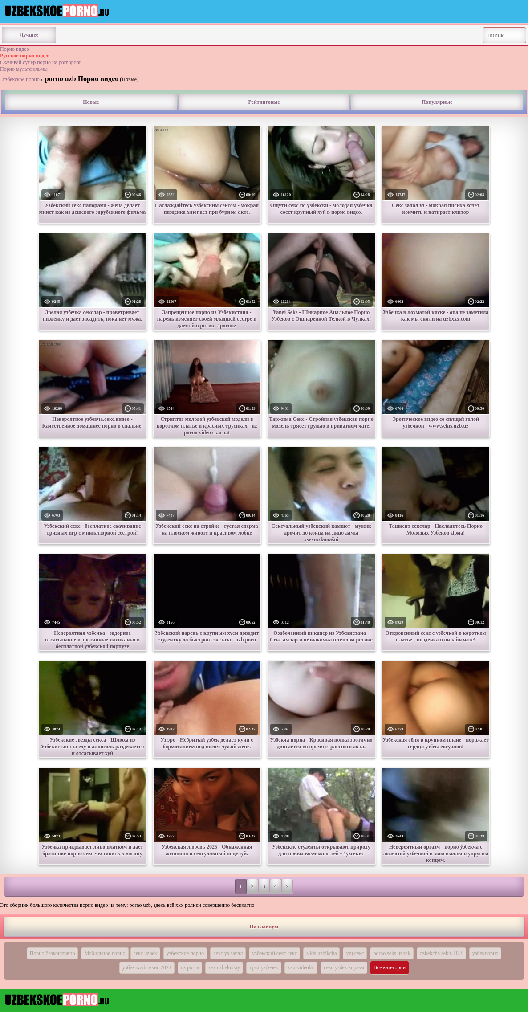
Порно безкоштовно (52, 953)
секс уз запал (228, 953)
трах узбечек (263, 967)
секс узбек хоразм (344, 967)
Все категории (390, 967)
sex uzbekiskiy (224, 967)
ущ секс (355, 953)
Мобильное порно (104, 953)
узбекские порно (185, 953)
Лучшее (29, 35)
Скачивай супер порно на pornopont (40, 62)
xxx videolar (301, 967)
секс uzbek (145, 953)
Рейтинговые (264, 102)
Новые (91, 102)
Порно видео (14, 49)
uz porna (190, 967)
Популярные (437, 102)
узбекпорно (485, 953)
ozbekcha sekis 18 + (441, 953)
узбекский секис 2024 (146, 967)
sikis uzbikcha (321, 953)
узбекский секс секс (274, 953)
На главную (264, 926)
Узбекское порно (21, 79)
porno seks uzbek (391, 953)
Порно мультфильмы (24, 69)
